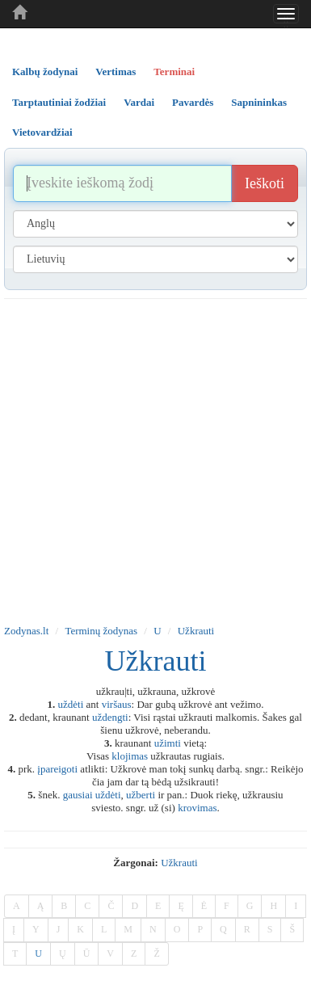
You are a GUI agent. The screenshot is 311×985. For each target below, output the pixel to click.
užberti (140, 795)
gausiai (78, 795)
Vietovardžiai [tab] (42, 132)
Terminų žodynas (101, 631)
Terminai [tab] (174, 71)
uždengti (110, 717)
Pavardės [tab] (192, 102)
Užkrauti (196, 631)
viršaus (117, 704)
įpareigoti (57, 769)
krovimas (197, 808)
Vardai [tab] (139, 102)
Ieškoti (264, 183)
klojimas (129, 756)
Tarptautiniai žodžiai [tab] (59, 102)
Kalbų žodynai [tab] (45, 71)
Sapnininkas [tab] (259, 102)
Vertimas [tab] (115, 71)
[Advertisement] (151, 458)
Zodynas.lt (26, 631)
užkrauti (179, 863)
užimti (167, 743)
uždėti (71, 704)
